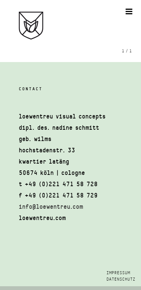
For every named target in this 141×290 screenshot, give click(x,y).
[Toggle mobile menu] (129, 11)
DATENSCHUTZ (120, 279)
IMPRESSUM (118, 273)
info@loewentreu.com (51, 206)
